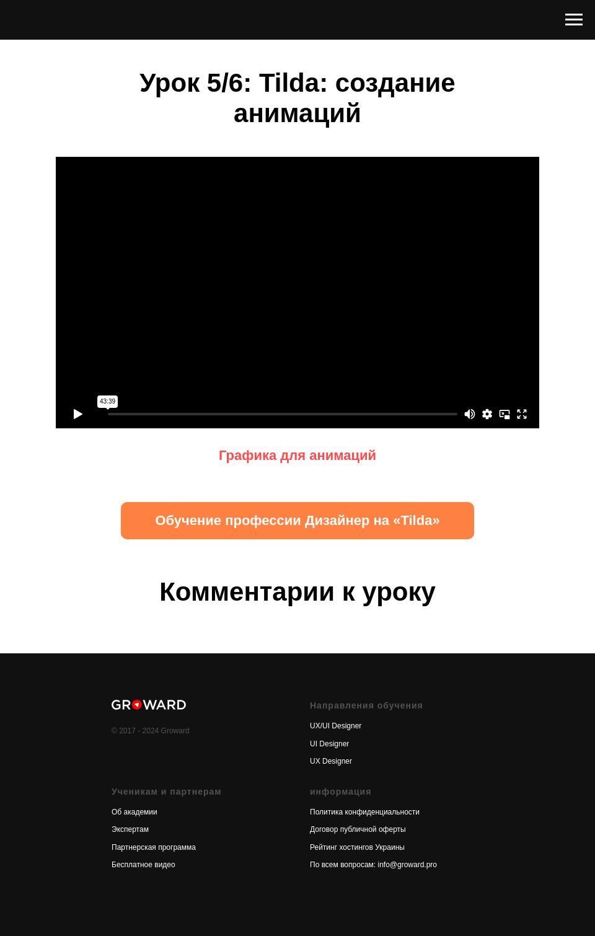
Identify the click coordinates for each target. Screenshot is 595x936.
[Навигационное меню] (574, 20)
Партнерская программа (154, 847)
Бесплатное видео (143, 864)
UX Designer (331, 761)
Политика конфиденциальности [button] (365, 812)
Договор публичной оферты (358, 829)
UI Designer (329, 744)
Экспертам (130, 829)
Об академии (134, 812)
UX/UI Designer (335, 726)
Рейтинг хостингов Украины (357, 847)
